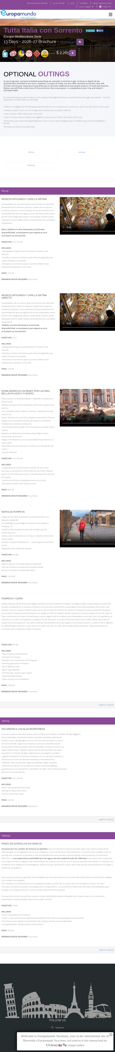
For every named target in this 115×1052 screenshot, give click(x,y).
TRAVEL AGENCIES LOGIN (101, 3)
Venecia (31, 160)
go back (90, 31)
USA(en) (106, 7)
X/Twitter (57, 1016)
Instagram (57, 1010)
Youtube (57, 1022)
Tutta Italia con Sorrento (44, 30)
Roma (31, 147)
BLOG (69, 3)
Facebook (57, 1004)
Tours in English (86, 7)
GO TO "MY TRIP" (55, 3)
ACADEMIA (81, 3)
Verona (81, 147)
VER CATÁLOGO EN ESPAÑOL (31, 3)
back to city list (107, 684)
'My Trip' (102, 95)
